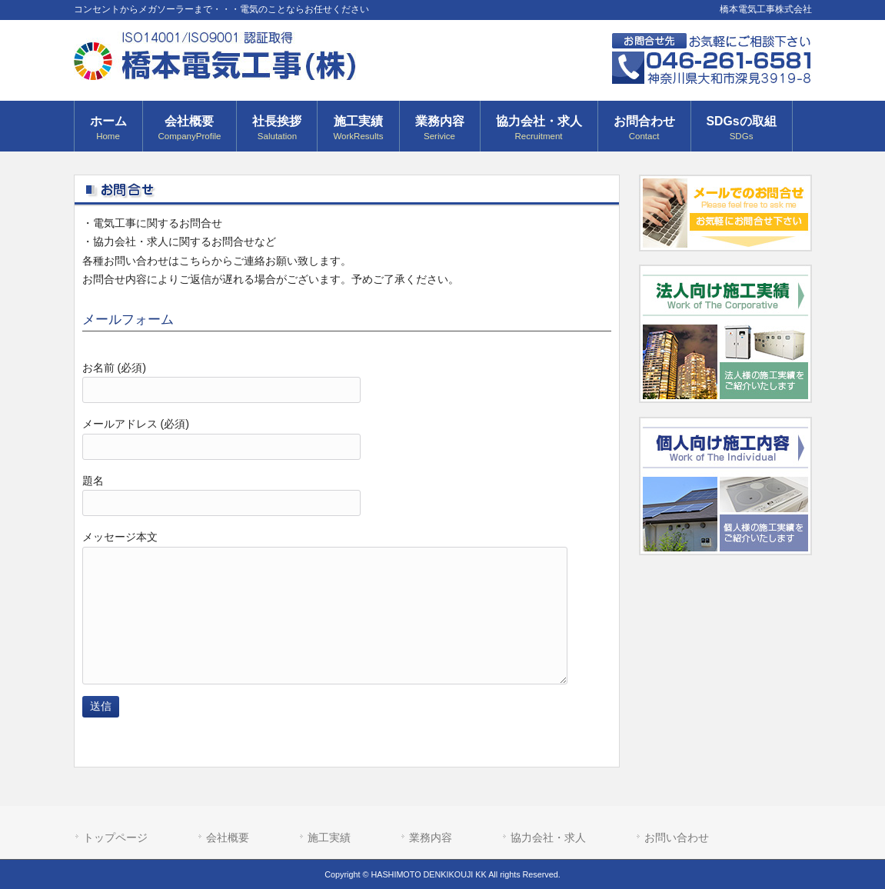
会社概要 (227, 837)
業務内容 (430, 837)
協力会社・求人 (548, 837)
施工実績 (329, 837)
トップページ (115, 837)
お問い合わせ (676, 837)
